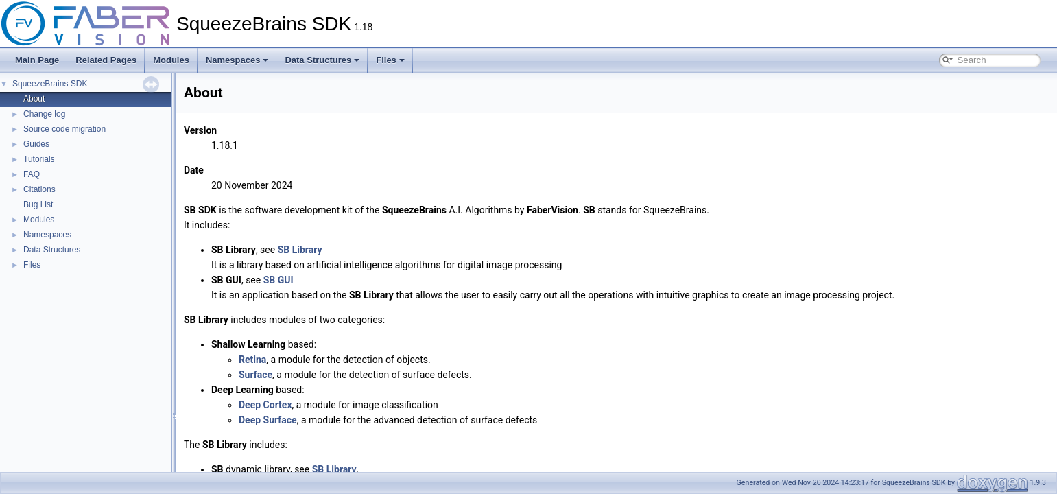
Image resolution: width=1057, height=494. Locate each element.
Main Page (37, 60)
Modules (171, 60)
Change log (44, 114)
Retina (252, 359)
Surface (255, 374)
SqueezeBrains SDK (49, 84)
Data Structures (322, 60)
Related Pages (105, 60)
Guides (36, 144)
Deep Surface (268, 419)
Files (390, 60)
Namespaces (237, 60)
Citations (39, 189)
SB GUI (278, 279)
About (34, 99)
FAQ (31, 174)
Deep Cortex (265, 404)
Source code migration (64, 129)
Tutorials (39, 159)
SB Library (300, 249)
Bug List (38, 204)
